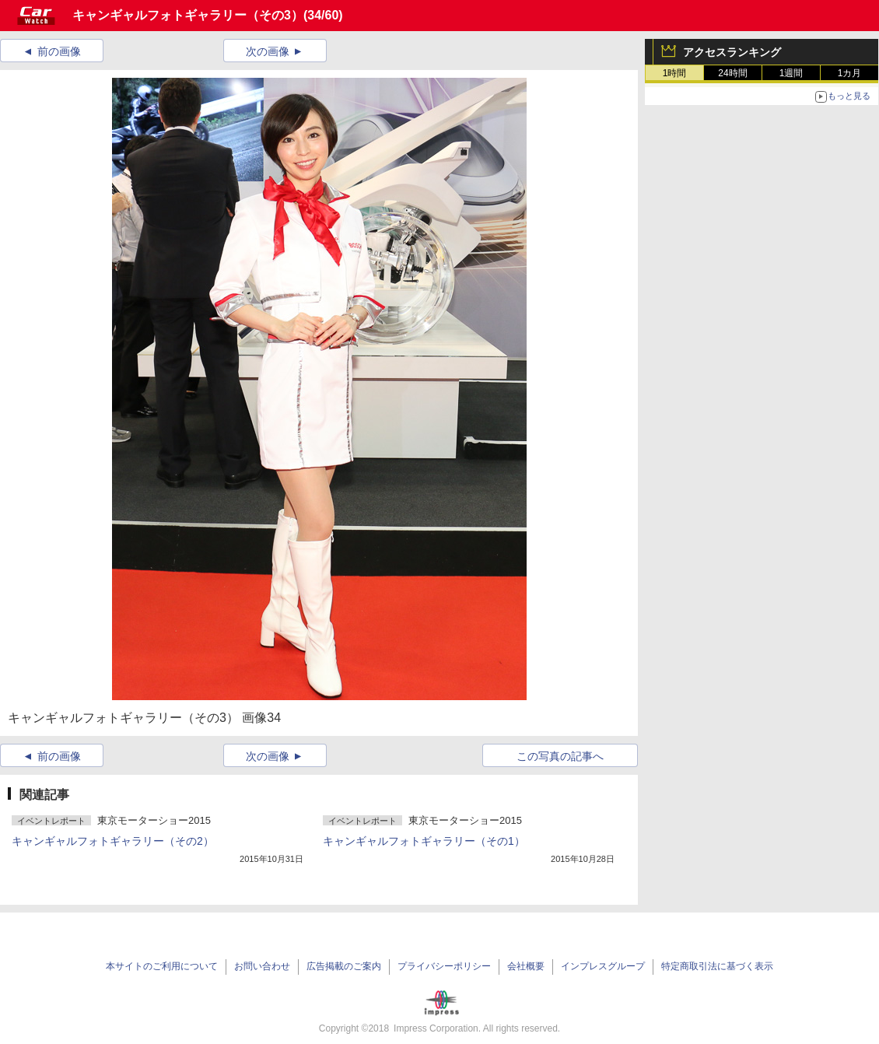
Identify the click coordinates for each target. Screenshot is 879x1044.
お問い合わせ (262, 966)
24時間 (732, 73)
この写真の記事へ (560, 756)
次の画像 (267, 51)
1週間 (791, 73)
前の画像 (59, 51)
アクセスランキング (732, 52)
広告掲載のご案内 (343, 966)
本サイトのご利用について (162, 966)
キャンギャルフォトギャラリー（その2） (113, 841)
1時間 (675, 73)
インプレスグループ (603, 966)
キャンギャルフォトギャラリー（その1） (424, 841)
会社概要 (526, 966)
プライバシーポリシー (444, 966)
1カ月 (850, 73)
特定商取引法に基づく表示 (717, 966)
